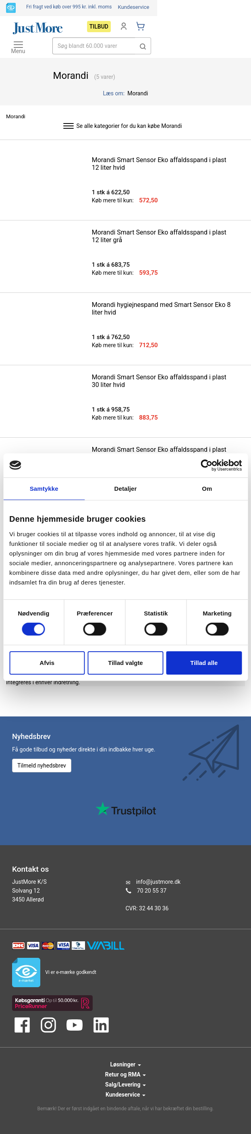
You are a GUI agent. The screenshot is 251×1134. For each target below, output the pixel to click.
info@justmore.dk (158, 882)
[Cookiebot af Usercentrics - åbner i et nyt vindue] (206, 465)
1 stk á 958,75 (111, 409)
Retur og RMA (125, 1074)
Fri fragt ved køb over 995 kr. (69, 7)
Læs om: (114, 93)
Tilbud (98, 26)
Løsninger (125, 1064)
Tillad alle (204, 662)
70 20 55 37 (151, 890)
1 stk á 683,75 (111, 264)
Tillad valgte (125, 662)
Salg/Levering (125, 1084)
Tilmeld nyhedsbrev (41, 765)
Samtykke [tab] (44, 488)
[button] (143, 45)
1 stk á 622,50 (111, 192)
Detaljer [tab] (125, 488)
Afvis (46, 662)
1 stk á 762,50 (111, 337)
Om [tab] (207, 488)
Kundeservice (133, 7)
